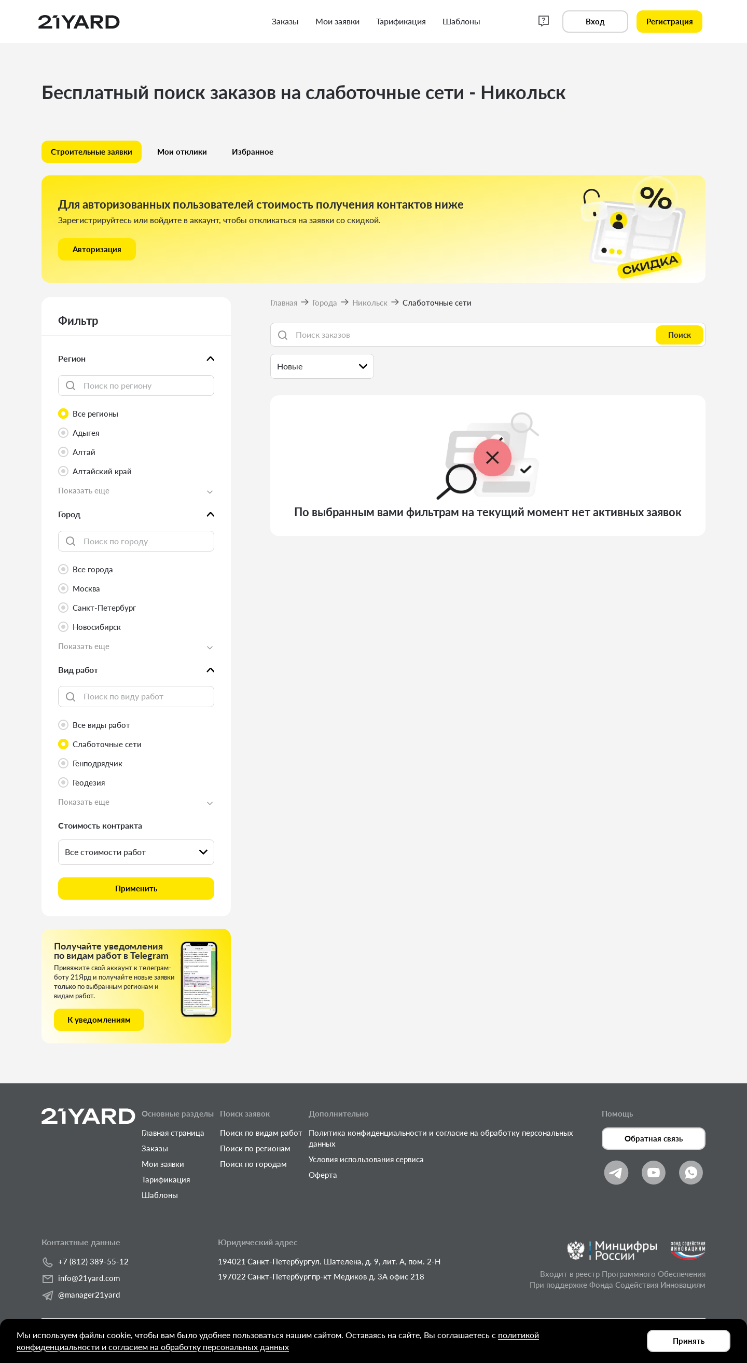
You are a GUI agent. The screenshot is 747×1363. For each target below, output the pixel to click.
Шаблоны (160, 1195)
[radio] (136, 413)
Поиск (679, 334)
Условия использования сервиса (366, 1159)
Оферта (323, 1174)
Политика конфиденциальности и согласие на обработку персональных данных (441, 1138)
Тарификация (166, 1179)
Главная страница (173, 1132)
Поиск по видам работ (261, 1132)
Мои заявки (163, 1163)
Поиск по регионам (255, 1148)
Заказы (155, 1148)
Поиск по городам (253, 1163)
